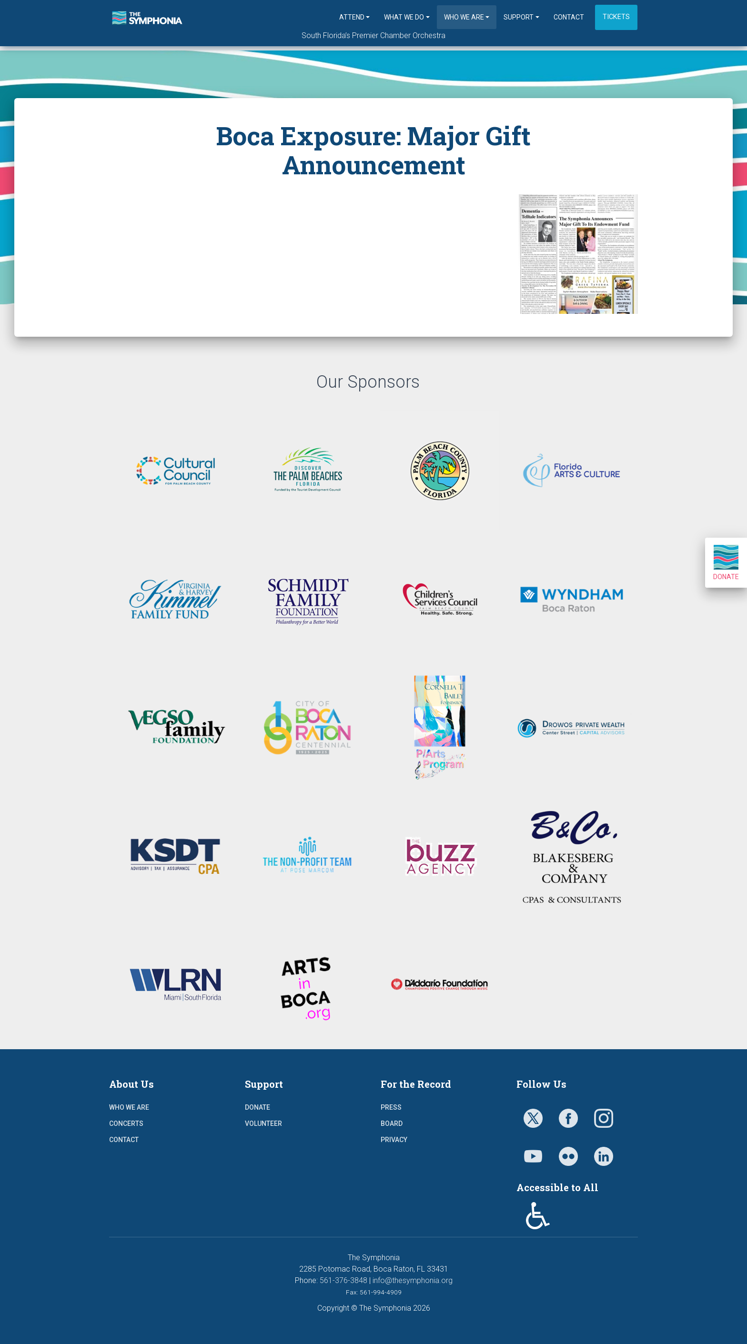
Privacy (394, 1139)
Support (519, 17)
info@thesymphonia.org (413, 1280)
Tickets (616, 17)
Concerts (126, 1123)
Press (391, 1107)
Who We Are (464, 17)
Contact (569, 17)
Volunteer (263, 1123)
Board (392, 1123)
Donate (726, 563)
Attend (351, 17)
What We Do (404, 17)
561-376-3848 (343, 1280)
